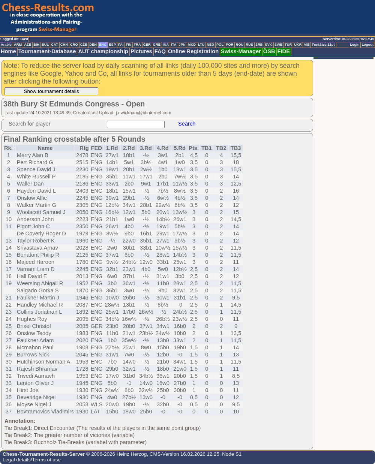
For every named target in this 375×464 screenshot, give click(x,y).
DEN (93, 44)
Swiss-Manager (241, 51)
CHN (64, 44)
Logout (368, 44)
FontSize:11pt (323, 44)
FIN (128, 44)
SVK (268, 44)
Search (186, 124)
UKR (298, 44)
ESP (112, 44)
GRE (156, 44)
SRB (259, 44)
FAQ (160, 51)
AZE (27, 44)
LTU (201, 44)
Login (354, 44)
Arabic (6, 44)
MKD (192, 44)
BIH (36, 44)
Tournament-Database (47, 51)
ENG (102, 44)
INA (166, 44)
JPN (182, 44)
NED (210, 44)
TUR (288, 44)
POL (220, 44)
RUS (249, 44)
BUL (45, 44)
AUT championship (103, 51)
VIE (306, 44)
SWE (278, 44)
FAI (121, 44)
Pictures (141, 51)
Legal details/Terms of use (32, 460)
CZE (83, 44)
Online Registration (193, 51)
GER (147, 44)
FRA (137, 44)
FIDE (284, 51)
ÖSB (269, 51)
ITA (173, 44)
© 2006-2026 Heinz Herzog (116, 454)
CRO (74, 44)
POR (229, 44)
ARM (18, 44)
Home (8, 51)
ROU (239, 44)
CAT (54, 44)
